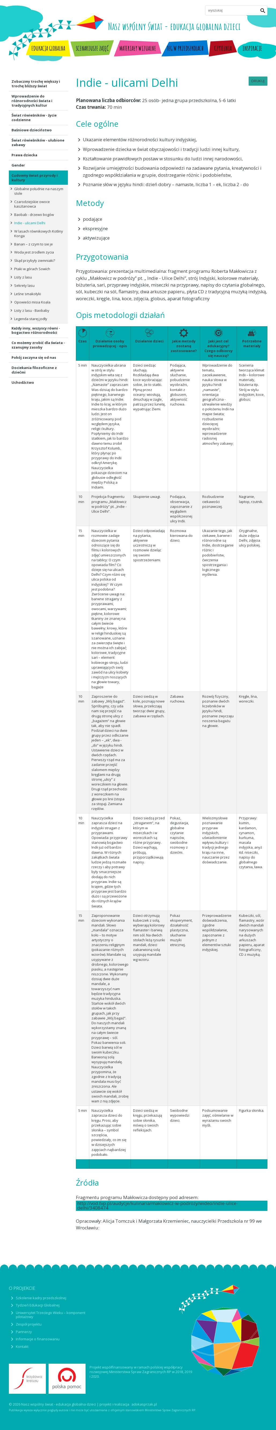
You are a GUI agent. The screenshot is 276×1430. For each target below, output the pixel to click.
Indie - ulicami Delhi (29, 222)
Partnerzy (24, 1331)
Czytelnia (223, 48)
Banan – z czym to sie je (33, 244)
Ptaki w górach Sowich (32, 268)
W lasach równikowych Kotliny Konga (38, 233)
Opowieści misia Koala (32, 302)
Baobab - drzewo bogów (34, 214)
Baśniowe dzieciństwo (32, 130)
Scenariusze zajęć (92, 48)
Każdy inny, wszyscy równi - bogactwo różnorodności (36, 330)
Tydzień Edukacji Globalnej (38, 1305)
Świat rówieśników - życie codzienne (34, 117)
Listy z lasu (23, 277)
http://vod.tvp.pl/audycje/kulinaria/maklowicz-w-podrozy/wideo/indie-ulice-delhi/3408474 (157, 1206)
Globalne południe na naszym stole (38, 191)
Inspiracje (252, 48)
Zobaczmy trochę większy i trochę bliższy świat (36, 83)
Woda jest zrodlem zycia (34, 252)
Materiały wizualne (137, 48)
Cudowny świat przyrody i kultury (35, 177)
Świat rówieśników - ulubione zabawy (38, 142)
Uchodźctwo (23, 382)
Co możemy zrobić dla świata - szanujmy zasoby (38, 345)
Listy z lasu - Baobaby (31, 310)
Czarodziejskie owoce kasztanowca (32, 204)
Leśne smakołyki (27, 293)
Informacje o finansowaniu (38, 1339)
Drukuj (258, 80)
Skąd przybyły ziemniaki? (34, 260)
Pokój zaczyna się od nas (34, 357)
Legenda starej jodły (30, 318)
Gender (18, 165)
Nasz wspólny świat (174, 26)
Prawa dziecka (24, 155)
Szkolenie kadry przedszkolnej (41, 1297)
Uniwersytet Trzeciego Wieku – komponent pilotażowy (50, 1314)
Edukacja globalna (48, 48)
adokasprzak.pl (144, 1404)
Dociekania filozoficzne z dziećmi (34, 370)
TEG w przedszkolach (185, 48)
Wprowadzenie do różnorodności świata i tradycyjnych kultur (32, 101)
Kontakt (22, 1346)
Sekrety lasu (24, 285)
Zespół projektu (29, 1324)
